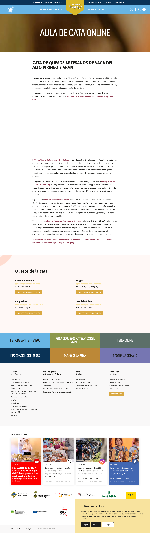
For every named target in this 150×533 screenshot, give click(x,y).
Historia (58, 2)
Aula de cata (47, 386)
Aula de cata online (83, 382)
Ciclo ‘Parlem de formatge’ (20, 382)
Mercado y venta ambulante (21, 397)
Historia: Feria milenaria (117, 379)
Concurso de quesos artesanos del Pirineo (58, 382)
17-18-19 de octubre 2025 (42, 2)
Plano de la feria (75, 356)
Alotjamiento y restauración (119, 386)
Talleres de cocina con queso (86, 386)
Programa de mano (125, 356)
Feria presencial (51, 9)
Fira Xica (14, 415)
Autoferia (14, 400)
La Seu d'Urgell (94, 2)
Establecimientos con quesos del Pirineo (57, 389)
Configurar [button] (108, 525)
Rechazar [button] (96, 525)
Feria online (97, 9)
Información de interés (25, 356)
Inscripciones (15, 379)
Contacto (108, 2)
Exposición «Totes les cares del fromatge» (58, 392)
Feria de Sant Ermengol (25, 340)
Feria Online (125, 340)
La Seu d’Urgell (114, 382)
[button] (116, 394)
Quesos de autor (82, 389)
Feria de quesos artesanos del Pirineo (75, 340)
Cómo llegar (113, 389)
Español (120, 2)
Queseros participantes (51, 379)
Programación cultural (19, 406)
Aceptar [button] (85, 525)
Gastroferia (15, 403)
